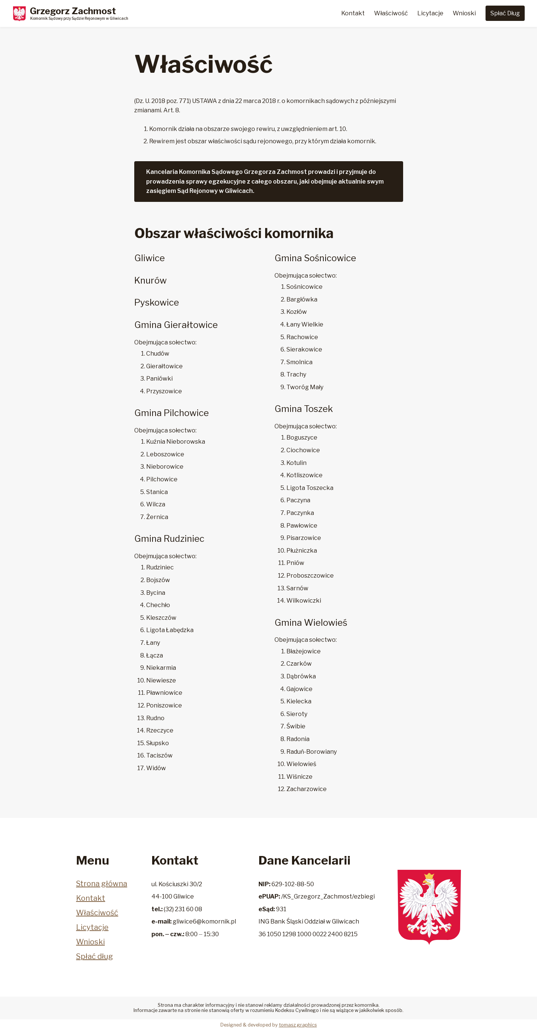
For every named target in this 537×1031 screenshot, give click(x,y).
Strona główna (101, 884)
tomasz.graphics (298, 1025)
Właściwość (391, 13)
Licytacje (430, 13)
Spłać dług (94, 956)
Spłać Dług (505, 13)
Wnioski (464, 13)
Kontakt (353, 13)
